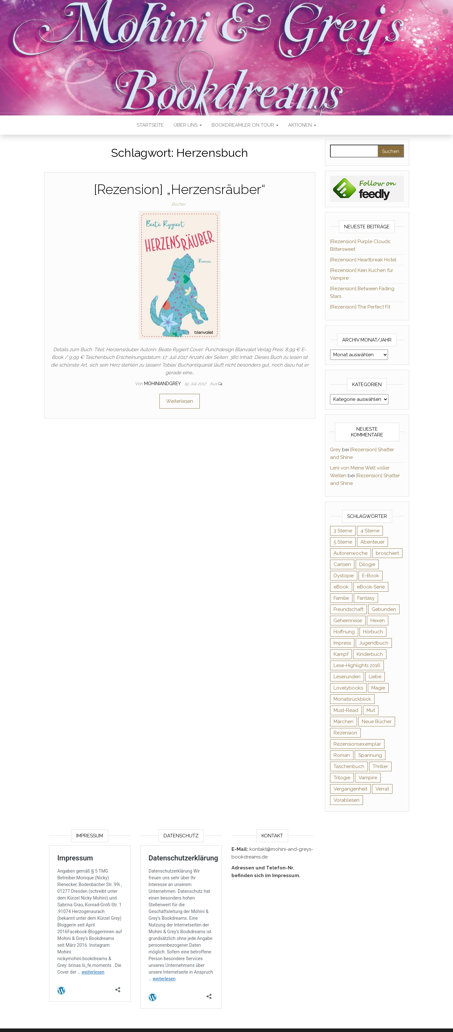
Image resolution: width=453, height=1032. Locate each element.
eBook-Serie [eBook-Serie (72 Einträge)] (371, 587)
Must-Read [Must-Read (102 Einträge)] (346, 710)
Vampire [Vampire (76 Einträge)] (368, 778)
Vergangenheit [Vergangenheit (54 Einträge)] (350, 789)
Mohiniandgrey (163, 383)
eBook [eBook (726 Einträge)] (341, 587)
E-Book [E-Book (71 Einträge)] (370, 576)
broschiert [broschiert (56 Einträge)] (387, 553)
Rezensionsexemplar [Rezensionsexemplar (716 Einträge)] (357, 744)
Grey (335, 450)
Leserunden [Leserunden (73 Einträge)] (347, 677)
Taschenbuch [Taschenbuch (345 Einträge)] (349, 766)
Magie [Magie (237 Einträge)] (378, 688)
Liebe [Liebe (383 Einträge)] (375, 677)
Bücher (178, 204)
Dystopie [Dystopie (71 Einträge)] (344, 576)
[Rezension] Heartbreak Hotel (363, 260)
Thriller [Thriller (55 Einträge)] (380, 766)
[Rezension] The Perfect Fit (360, 307)
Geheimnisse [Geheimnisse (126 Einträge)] (348, 620)
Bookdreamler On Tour (245, 125)
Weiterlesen (179, 401)
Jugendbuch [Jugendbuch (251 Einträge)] (373, 643)
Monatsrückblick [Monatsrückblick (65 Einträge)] (352, 699)
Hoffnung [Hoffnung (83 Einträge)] (344, 632)
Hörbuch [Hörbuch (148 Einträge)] (373, 632)
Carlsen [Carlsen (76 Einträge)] (342, 564)
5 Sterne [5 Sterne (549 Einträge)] (343, 542)
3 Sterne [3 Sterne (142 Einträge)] (343, 531)
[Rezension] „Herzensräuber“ (179, 189)
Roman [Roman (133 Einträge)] (342, 755)
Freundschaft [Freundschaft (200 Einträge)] (348, 609)
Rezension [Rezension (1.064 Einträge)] (345, 733)
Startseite (150, 125)
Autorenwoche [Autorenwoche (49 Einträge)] (351, 553)
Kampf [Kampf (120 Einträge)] (341, 654)
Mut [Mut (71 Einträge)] (371, 710)
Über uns (188, 125)
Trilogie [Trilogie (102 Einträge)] (342, 778)
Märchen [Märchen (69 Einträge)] (343, 721)
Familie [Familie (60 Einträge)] (341, 598)
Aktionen (302, 125)
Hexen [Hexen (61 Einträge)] (377, 620)
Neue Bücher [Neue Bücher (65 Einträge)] (377, 721)
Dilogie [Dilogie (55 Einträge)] (367, 564)
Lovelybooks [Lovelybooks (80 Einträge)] (348, 688)
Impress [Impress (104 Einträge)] (342, 643)
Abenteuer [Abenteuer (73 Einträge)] (372, 542)
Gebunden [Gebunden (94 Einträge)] (384, 609)
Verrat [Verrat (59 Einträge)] (382, 789)
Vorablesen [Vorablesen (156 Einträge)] (347, 800)
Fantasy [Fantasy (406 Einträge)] (366, 598)
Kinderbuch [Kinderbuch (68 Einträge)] (370, 654)
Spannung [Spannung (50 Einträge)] (370, 755)
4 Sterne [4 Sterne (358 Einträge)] (369, 531)
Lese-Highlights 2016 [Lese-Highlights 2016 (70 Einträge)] (357, 665)
